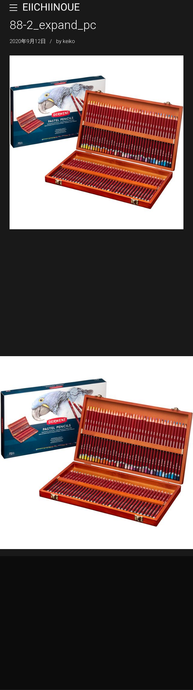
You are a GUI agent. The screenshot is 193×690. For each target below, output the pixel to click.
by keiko (65, 41)
